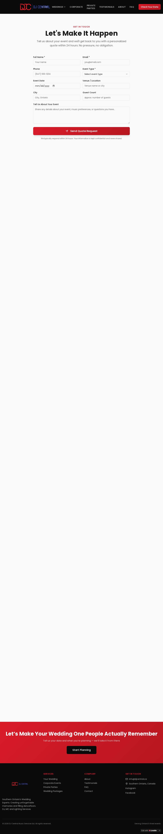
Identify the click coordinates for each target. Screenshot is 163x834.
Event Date (38, 80)
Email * (86, 57)
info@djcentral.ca (136, 779)
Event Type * (89, 68)
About (122, 6)
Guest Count (89, 92)
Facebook (130, 792)
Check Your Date (149, 6)
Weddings (59, 6)
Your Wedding (50, 779)
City (35, 92)
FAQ (132, 6)
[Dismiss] (159, 830)
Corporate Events (52, 783)
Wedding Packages (53, 791)
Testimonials (106, 6)
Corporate (76, 6)
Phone (36, 68)
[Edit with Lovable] (149, 830)
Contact (88, 791)
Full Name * (39, 57)
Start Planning (81, 750)
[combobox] (106, 74)
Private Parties (91, 7)
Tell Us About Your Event (46, 104)
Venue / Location (91, 80)
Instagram (130, 788)
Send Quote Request (81, 131)
